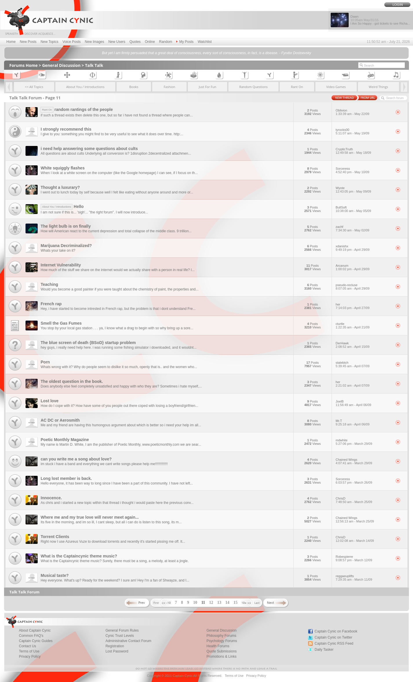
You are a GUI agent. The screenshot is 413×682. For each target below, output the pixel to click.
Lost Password (116, 651)
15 (236, 602)
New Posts (28, 42)
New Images (94, 42)
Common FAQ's (31, 636)
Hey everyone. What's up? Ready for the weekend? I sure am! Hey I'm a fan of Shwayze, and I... (115, 580)
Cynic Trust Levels (119, 636)
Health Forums (218, 646)
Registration (114, 646)
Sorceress (364, 170)
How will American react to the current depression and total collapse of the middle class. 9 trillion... (116, 231)
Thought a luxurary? (60, 187)
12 (211, 602)
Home (11, 42)
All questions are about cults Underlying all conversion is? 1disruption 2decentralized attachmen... (116, 153)
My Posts (184, 42)
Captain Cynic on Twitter (333, 637)
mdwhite (364, 441)
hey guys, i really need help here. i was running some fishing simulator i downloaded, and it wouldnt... (119, 347)
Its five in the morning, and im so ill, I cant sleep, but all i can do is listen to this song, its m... (111, 522)
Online (150, 42)
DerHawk (364, 344)
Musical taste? (54, 575)
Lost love (49, 400)
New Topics (49, 42)
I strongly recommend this (66, 129)
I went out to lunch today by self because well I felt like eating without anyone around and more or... (117, 192)
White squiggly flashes (63, 168)
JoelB (364, 403)
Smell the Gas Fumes (61, 323)
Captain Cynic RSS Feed (334, 643)
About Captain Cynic (34, 630)
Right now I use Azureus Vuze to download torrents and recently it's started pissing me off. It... (113, 542)
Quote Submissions (222, 651)
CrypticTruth (364, 150)
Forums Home (23, 65)
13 (219, 602)
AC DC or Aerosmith (60, 420)
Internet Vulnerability (61, 265)
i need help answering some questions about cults (89, 148)
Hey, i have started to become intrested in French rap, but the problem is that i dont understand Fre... (118, 309)
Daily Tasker (324, 650)
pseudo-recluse (364, 286)
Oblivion (364, 112)
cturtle (364, 325)
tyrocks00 (364, 131)
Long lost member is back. (66, 478)
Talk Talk (94, 65)
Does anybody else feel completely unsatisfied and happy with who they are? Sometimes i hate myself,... (121, 386)
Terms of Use (29, 651)
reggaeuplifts (364, 577)
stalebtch (364, 364)
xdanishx (364, 247)
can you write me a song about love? (76, 459)
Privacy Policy (30, 656)
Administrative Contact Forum (128, 641)
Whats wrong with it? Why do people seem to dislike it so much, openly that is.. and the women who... (119, 367)
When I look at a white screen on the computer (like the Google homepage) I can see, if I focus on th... (119, 173)
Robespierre (364, 558)
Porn (45, 362)
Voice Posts (72, 42)
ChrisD (364, 500)
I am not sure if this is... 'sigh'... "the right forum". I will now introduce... (94, 212)
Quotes (135, 42)
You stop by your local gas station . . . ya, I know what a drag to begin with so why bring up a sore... (117, 328)
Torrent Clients (55, 536)
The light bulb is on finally (66, 226)
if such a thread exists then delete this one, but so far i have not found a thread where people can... (117, 115)
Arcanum (364, 267)
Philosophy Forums (221, 636)
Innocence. (51, 497)
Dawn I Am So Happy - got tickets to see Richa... (380, 20)
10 (195, 602)
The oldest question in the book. (72, 381)
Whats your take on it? (58, 250)
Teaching (49, 284)
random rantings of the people (77, 109)
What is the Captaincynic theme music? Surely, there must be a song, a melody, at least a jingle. (114, 561)
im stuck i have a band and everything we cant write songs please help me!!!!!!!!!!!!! (104, 464)
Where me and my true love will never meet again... (90, 517)
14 (227, 602)
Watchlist (205, 42)
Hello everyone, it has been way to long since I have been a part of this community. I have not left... (117, 483)
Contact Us (27, 646)
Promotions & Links (221, 656)
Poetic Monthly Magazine (65, 439)
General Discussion (61, 65)
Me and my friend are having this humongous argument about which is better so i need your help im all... (121, 425)
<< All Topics (34, 87)
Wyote (364, 189)
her (364, 306)
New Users (116, 42)
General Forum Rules (122, 630)
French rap (51, 303)
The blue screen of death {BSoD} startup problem (88, 342)
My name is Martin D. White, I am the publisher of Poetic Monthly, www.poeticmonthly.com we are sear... (121, 445)
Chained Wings (364, 461)
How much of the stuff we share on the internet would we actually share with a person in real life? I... (117, 270)
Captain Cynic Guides (35, 641)
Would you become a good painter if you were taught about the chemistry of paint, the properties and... (120, 289)
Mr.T (364, 422)
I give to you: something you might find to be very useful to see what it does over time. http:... (112, 134)
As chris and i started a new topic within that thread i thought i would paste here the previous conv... (117, 503)
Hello (62, 206)
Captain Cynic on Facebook (336, 631)
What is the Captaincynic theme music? (79, 556)
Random (165, 42)
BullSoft (364, 209)
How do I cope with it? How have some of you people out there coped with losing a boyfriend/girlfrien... (119, 406)
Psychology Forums (222, 641)
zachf (364, 228)
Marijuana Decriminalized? (66, 245)
